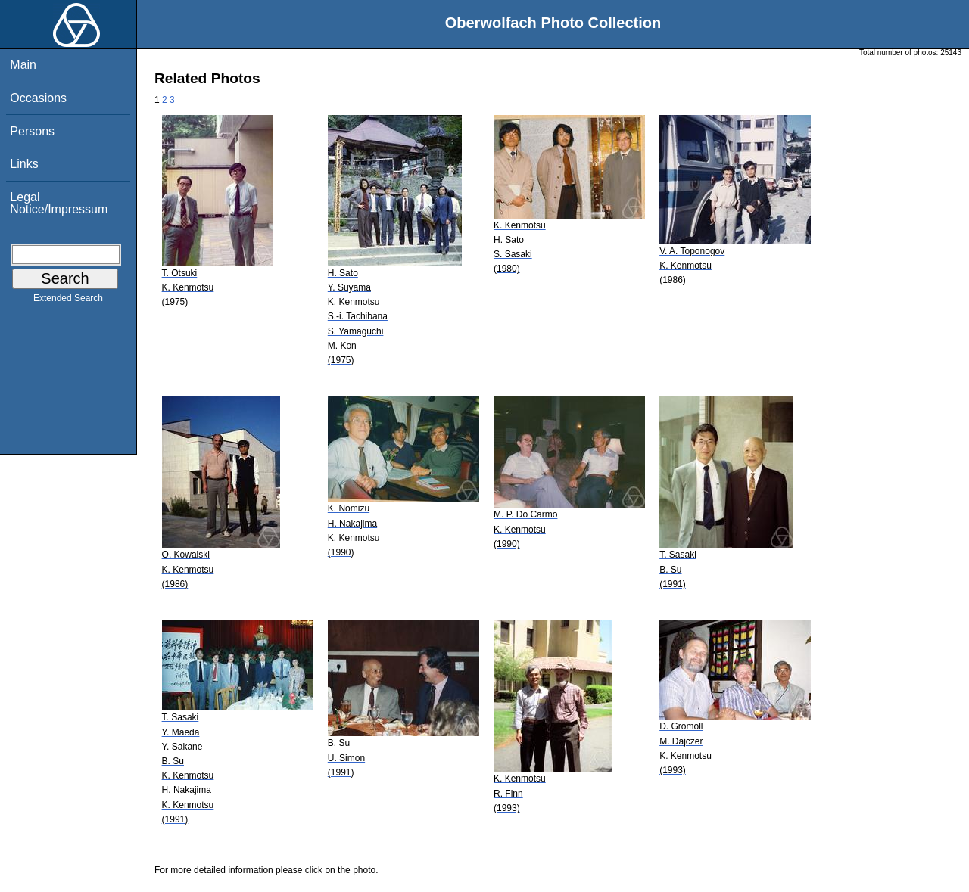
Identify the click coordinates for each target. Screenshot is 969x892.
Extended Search (68, 301)
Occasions (38, 98)
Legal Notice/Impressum (58, 203)
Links (24, 163)
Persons (32, 131)
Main (23, 64)
